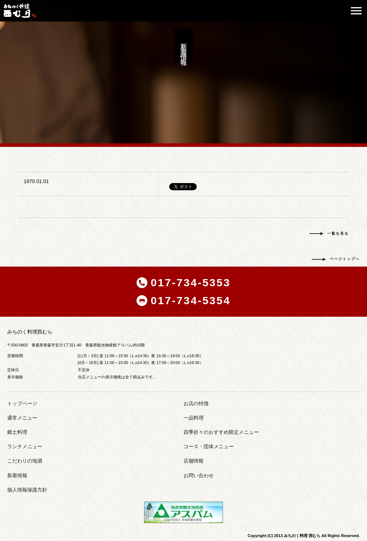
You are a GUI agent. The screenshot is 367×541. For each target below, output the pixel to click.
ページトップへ (345, 259)
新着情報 (17, 475)
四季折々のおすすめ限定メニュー (221, 432)
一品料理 (194, 418)
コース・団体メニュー (209, 446)
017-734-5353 (191, 282)
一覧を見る (338, 233)
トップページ (22, 403)
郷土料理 (17, 432)
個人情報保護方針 (27, 490)
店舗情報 (194, 461)
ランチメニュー (24, 446)
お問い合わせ (199, 475)
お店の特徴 (196, 403)
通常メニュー (22, 418)
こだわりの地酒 (24, 461)
